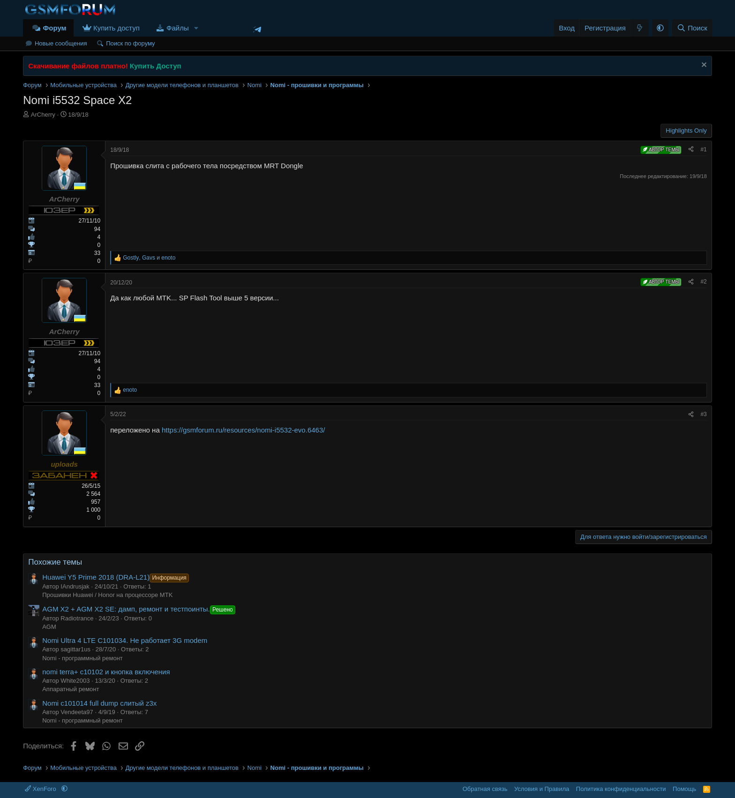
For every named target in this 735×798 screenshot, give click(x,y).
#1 (703, 149)
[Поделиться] (691, 149)
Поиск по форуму (130, 43)
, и (149, 257)
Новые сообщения (61, 43)
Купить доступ (116, 28)
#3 (703, 414)
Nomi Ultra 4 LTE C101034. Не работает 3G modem (124, 640)
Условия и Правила (541, 788)
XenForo (41, 788)
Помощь (684, 788)
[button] (196, 28)
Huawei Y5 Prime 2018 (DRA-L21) (116, 577)
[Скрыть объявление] (703, 66)
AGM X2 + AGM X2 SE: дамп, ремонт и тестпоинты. (139, 609)
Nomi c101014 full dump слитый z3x (99, 703)
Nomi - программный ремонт (82, 658)
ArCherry (43, 114)
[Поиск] (692, 28)
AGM (49, 626)
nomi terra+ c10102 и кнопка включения (106, 672)
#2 (703, 281)
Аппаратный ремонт (70, 689)
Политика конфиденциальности (621, 788)
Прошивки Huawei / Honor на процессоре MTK (107, 594)
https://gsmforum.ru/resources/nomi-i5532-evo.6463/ (243, 430)
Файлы (177, 28)
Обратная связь (485, 788)
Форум (54, 28)
